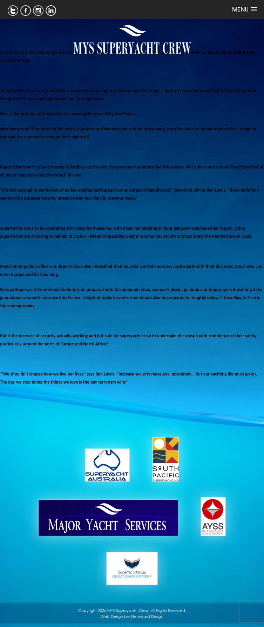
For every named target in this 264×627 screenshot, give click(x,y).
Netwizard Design (147, 616)
